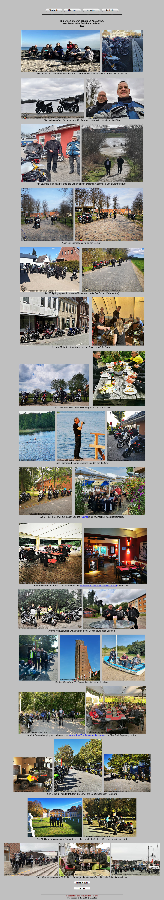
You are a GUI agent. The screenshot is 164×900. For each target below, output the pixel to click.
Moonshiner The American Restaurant (98, 585)
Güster (85, 517)
